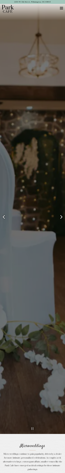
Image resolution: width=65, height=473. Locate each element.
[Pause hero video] (32, 411)
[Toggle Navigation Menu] (61, 8)
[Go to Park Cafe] (32, 2)
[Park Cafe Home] (8, 9)
